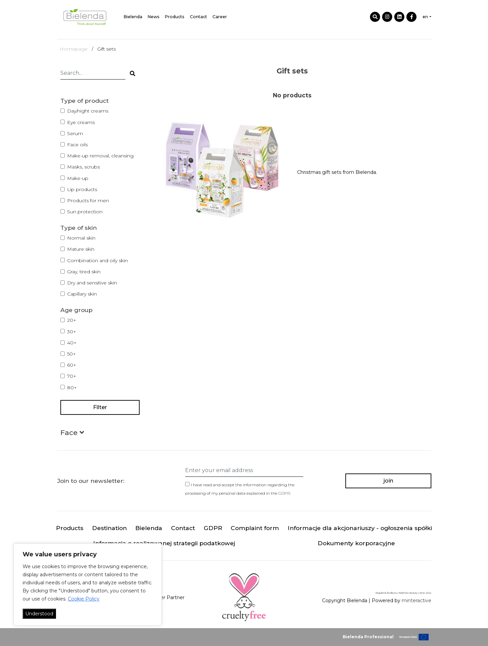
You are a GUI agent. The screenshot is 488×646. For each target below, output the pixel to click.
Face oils (77, 145)
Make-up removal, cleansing (100, 156)
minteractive (416, 601)
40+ (72, 343)
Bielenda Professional (368, 636)
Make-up (77, 178)
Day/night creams (87, 111)
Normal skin (81, 238)
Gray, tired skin (84, 272)
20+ (71, 320)
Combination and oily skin (97, 260)
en (425, 16)
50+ (71, 354)
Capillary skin (82, 294)
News (154, 16)
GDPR (284, 493)
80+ (72, 387)
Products (174, 16)
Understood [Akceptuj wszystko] (39, 614)
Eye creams (81, 122)
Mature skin (80, 249)
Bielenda (133, 16)
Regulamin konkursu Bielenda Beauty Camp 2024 (403, 592)
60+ (71, 365)
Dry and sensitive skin (92, 283)
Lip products (82, 189)
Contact (198, 16)
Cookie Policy (83, 599)
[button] (72, 434)
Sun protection (85, 212)
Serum (75, 133)
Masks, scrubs (83, 167)
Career (219, 16)
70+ (71, 376)
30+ (71, 332)
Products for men (88, 200)
